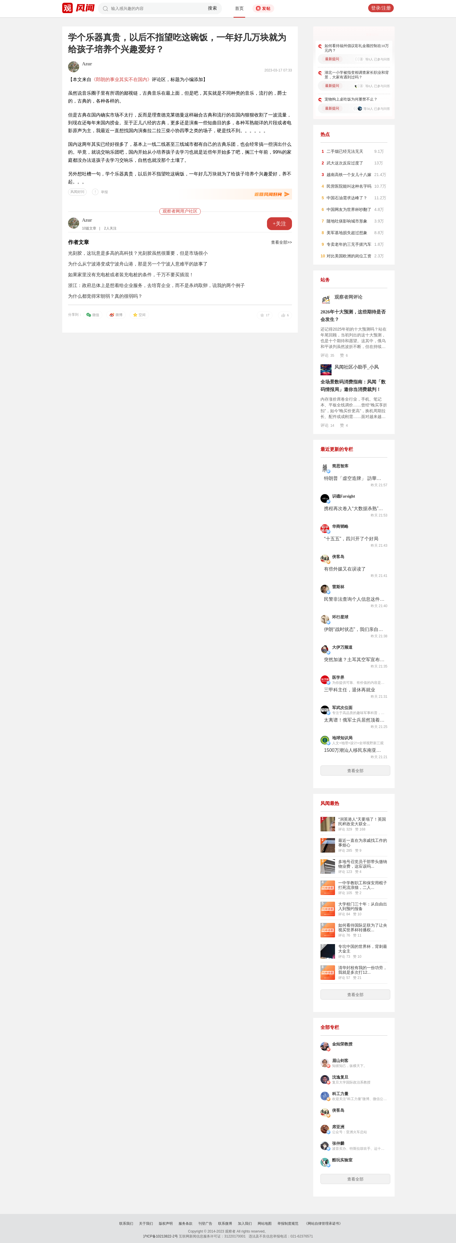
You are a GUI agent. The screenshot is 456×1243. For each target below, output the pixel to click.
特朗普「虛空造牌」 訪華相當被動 (354, 478)
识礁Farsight (343, 496)
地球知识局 (342, 738)
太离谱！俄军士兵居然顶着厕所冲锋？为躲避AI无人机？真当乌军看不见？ (354, 720)
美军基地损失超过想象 (347, 232)
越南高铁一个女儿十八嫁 (349, 174)
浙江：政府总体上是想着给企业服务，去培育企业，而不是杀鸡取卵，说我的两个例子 (156, 285)
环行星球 (340, 617)
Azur (87, 63)
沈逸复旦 (340, 1077)
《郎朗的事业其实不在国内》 (121, 79)
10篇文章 (89, 228)
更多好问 (372, 34)
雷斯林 (338, 587)
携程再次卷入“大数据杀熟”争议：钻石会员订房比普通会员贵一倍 (354, 508)
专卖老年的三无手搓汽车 (349, 244)
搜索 (213, 8)
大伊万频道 (342, 647)
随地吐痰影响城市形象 (347, 221)
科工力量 (340, 1094)
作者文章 (78, 242)
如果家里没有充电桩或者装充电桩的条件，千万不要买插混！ (131, 274)
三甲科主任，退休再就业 (349, 689)
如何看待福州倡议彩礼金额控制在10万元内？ (357, 48)
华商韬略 (340, 526)
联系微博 (225, 1224)
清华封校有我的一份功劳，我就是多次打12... (362, 970)
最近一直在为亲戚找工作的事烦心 (362, 842)
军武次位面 (342, 708)
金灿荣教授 (342, 1044)
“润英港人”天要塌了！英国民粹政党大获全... (362, 821)
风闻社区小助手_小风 (356, 367)
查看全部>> (281, 242)
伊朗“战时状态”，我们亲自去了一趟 (354, 629)
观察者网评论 (348, 297)
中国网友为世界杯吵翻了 (349, 209)
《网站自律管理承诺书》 (323, 1224)
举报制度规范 (287, 1224)
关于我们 (146, 1224)
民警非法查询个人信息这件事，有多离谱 (354, 599)
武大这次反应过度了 (345, 163)
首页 (239, 8)
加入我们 (245, 1224)
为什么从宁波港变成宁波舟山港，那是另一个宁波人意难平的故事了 (138, 263)
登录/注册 (381, 8)
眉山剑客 (340, 1061)
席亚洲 (338, 1127)
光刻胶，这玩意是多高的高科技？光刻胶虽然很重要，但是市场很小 (138, 253)
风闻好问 (77, 192)
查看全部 (355, 770)
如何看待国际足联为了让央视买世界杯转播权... (362, 927)
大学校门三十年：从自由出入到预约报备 (362, 906)
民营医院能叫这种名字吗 (349, 186)
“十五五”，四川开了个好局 (351, 538)
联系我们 (126, 1224)
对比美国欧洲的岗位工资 (349, 256)
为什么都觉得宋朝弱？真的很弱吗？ (105, 296)
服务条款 (186, 1224)
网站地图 (265, 1224)
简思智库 (340, 466)
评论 (327, 355)
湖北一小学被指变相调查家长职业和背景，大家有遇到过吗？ (357, 74)
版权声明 (166, 1224)
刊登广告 (205, 1224)
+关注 (279, 224)
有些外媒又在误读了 (345, 568)
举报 (104, 192)
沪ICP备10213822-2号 (160, 1236)
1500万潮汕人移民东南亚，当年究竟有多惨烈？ (354, 750)
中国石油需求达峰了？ (347, 197)
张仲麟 (338, 1143)
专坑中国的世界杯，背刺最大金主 (362, 948)
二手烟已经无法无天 (345, 151)
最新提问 (332, 59)
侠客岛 (338, 557)
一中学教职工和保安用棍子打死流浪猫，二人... (362, 885)
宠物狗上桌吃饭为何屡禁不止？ (351, 99)
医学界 (338, 677)
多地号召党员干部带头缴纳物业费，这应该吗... (362, 864)
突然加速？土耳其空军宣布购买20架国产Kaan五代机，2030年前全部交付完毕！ (354, 659)
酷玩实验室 (342, 1160)
